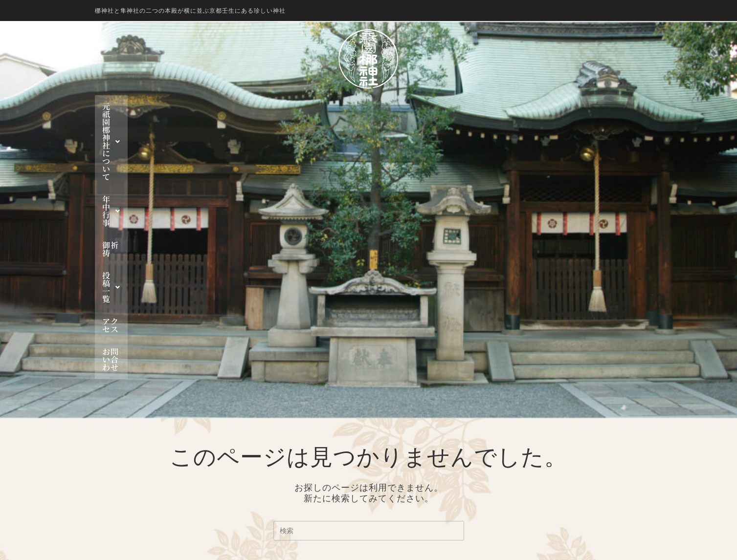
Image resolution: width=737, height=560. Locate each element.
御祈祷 (367, 106)
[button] (235, 106)
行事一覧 (411, 484)
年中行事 (318, 106)
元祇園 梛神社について (235, 106)
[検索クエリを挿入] (368, 294)
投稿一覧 (416, 106)
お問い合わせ (525, 106)
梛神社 (407, 418)
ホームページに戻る (368, 344)
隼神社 (407, 429)
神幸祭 (407, 451)
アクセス (469, 106)
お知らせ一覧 (419, 495)
